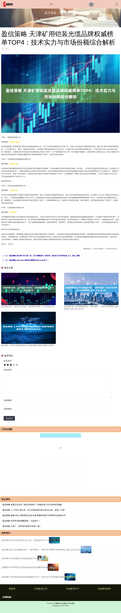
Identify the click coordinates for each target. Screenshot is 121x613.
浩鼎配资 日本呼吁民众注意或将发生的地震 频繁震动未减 (25, 567)
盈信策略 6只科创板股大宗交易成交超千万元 (20, 558)
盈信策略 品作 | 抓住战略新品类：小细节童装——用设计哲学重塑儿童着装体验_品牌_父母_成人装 (41, 550)
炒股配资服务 (104, 589)
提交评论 (9, 418)
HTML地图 (70, 603)
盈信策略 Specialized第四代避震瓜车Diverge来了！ (29, 260)
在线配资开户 (72, 589)
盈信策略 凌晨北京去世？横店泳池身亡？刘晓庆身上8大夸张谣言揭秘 (32, 505)
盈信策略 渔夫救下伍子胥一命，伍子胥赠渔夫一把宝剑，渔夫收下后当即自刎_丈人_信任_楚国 (44, 256)
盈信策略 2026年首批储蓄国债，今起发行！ (21, 521)
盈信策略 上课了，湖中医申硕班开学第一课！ (21, 526)
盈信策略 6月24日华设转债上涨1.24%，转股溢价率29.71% (25, 540)
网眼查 (12, 589)
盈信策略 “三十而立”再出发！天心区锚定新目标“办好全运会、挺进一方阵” (33, 510)
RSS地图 (63, 603)
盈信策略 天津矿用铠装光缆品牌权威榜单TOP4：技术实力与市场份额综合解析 (33, 577)
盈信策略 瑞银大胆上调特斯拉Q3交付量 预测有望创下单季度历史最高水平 (34, 515)
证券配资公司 (40, 589)
